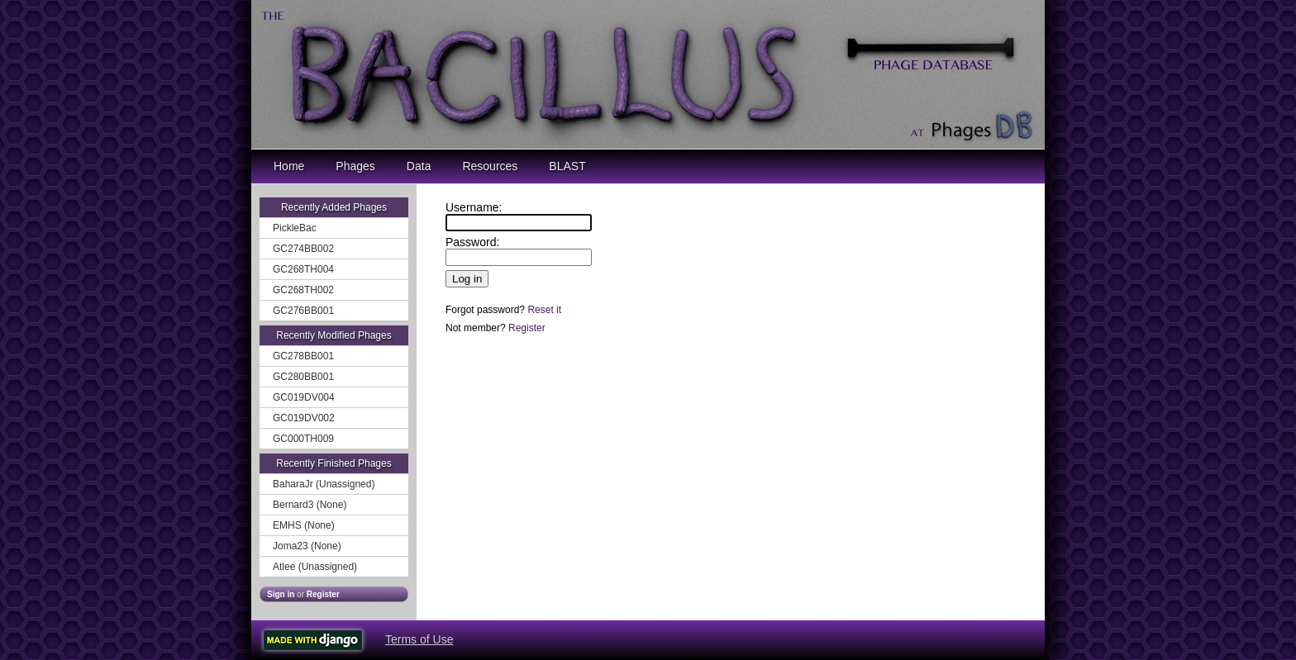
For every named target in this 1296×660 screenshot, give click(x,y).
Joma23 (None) (307, 546)
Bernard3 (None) (309, 504)
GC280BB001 (303, 376)
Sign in (280, 594)
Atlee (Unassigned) (315, 566)
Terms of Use (419, 639)
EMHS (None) (304, 525)
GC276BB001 (303, 310)
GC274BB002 (303, 248)
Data (419, 166)
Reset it (544, 310)
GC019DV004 (304, 397)
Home (289, 166)
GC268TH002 (303, 290)
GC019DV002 (304, 418)
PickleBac (295, 228)
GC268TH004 (303, 269)
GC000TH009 (303, 438)
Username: (474, 207)
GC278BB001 (303, 356)
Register (323, 594)
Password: (472, 242)
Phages (355, 166)
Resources (489, 166)
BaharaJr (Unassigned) (323, 484)
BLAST (567, 166)
